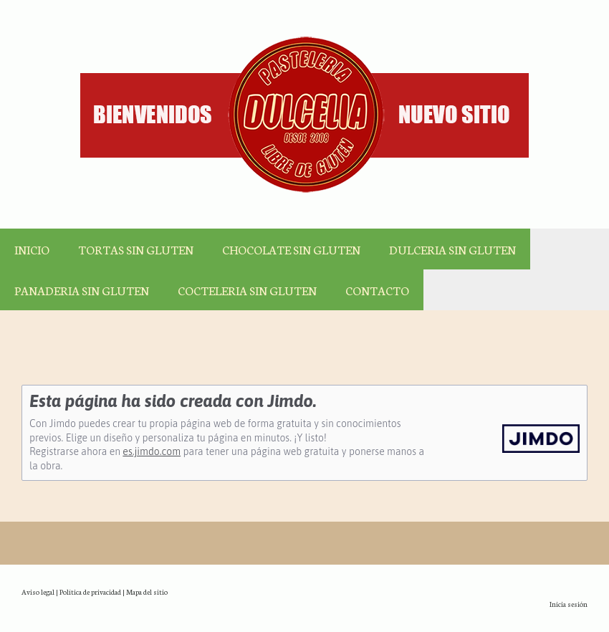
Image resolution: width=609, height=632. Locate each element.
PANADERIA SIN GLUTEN (81, 290)
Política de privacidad (90, 591)
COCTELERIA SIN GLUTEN (247, 290)
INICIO (31, 249)
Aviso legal (37, 591)
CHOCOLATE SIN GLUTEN (291, 249)
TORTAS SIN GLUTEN (135, 249)
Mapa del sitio (147, 591)
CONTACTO (377, 290)
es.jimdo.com (152, 451)
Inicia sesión (569, 603)
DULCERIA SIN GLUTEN (452, 249)
